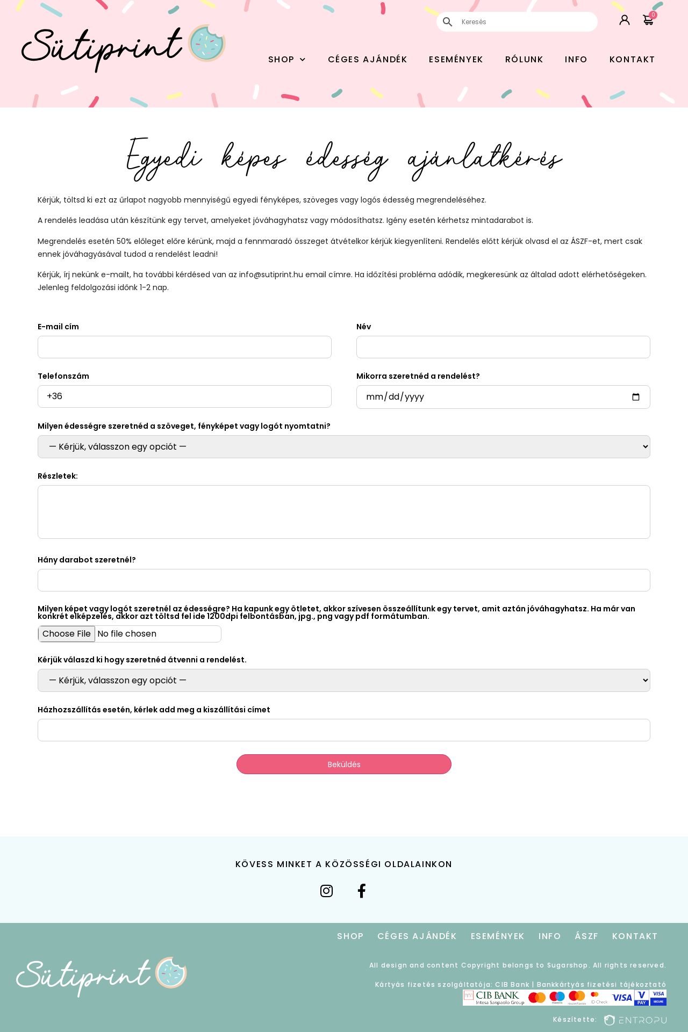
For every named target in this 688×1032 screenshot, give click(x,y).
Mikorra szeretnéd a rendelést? (418, 376)
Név (363, 326)
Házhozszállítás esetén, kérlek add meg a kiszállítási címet (154, 709)
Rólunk (524, 59)
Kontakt (633, 59)
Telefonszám (63, 376)
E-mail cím (58, 326)
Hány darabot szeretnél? (87, 560)
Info (576, 59)
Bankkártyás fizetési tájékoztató (601, 984)
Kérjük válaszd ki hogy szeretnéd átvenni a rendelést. (142, 659)
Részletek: (58, 476)
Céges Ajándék (368, 59)
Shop (287, 59)
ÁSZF (586, 936)
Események (456, 59)
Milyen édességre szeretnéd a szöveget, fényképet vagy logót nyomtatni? (184, 426)
